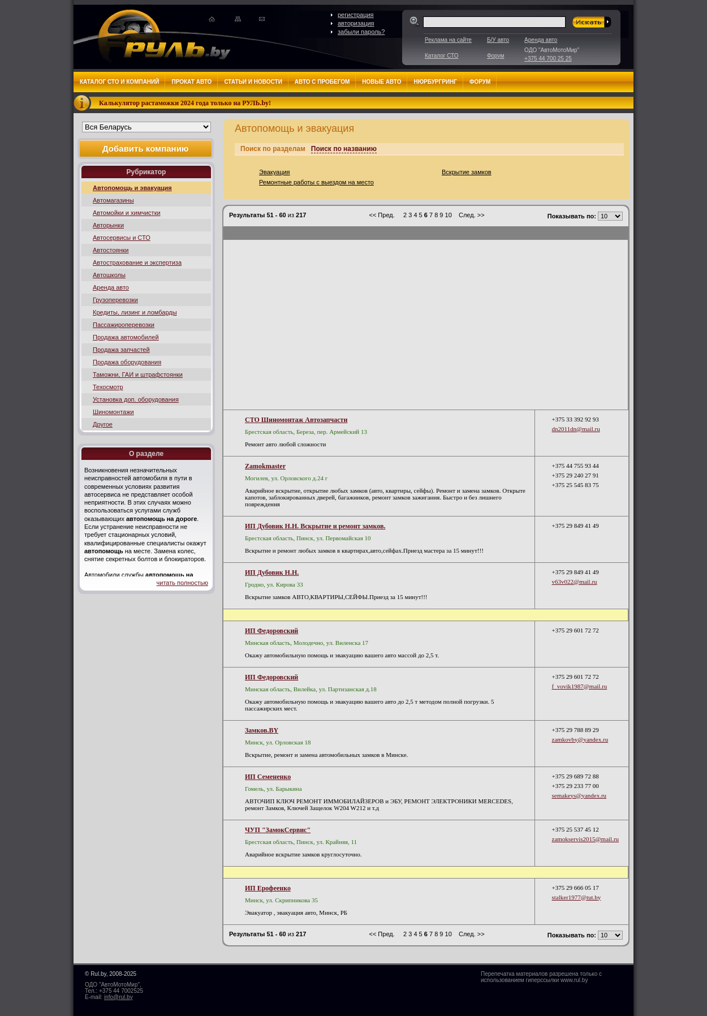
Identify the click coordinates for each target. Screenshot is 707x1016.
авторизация (356, 23)
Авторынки (108, 225)
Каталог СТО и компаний (119, 82)
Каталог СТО (441, 56)
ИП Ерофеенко (268, 888)
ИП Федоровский (271, 631)
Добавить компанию (145, 148)
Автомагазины (113, 200)
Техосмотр (108, 387)
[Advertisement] (425, 325)
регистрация (356, 14)
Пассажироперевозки (123, 324)
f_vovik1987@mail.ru (579, 686)
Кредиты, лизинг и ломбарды (135, 312)
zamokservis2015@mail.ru (585, 839)
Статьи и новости (253, 82)
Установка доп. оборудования (136, 399)
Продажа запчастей (121, 349)
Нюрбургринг (434, 82)
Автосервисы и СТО (121, 237)
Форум (495, 56)
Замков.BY (261, 730)
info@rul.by (118, 997)
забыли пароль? (361, 31)
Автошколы (109, 275)
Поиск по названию (344, 149)
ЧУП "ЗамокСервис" (278, 830)
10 (449, 215)
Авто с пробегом (322, 82)
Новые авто (381, 82)
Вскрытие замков (467, 172)
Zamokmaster (265, 466)
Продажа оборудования (127, 362)
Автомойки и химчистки (127, 212)
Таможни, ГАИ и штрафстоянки (138, 374)
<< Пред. (381, 215)
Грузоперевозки (115, 299)
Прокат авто (191, 82)
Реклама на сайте (448, 40)
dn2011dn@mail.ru (576, 428)
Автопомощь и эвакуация (132, 187)
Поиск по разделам (272, 149)
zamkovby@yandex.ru (580, 739)
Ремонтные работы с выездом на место (316, 182)
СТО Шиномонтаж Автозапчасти (296, 420)
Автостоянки (111, 250)
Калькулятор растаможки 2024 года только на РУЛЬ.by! (185, 103)
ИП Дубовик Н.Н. (272, 572)
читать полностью (182, 582)
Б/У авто (498, 40)
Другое (103, 424)
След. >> (472, 215)
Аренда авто (540, 40)
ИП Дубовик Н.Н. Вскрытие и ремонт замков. (315, 526)
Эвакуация (274, 172)
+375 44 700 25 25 (548, 58)
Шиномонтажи (113, 411)
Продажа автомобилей (126, 337)
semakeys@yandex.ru (579, 795)
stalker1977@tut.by (576, 897)
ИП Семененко (268, 777)
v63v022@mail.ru (574, 581)
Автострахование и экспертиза (137, 262)
